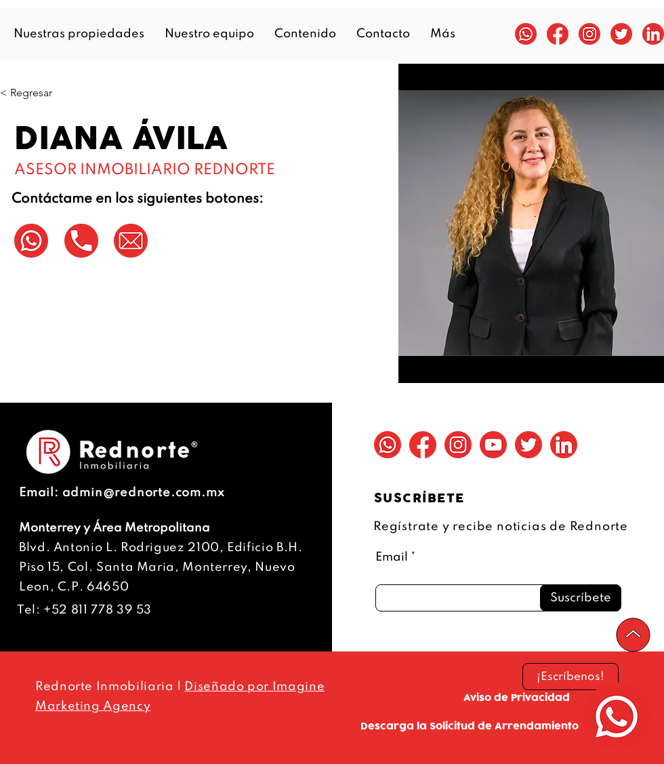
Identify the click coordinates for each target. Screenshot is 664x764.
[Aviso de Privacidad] (516, 697)
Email (391, 557)
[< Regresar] (27, 93)
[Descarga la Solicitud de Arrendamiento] (469, 726)
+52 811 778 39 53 (97, 610)
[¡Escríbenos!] (570, 676)
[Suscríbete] (580, 597)
